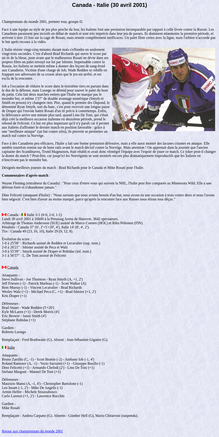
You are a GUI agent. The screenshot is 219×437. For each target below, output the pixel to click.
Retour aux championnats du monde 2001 (32, 431)
